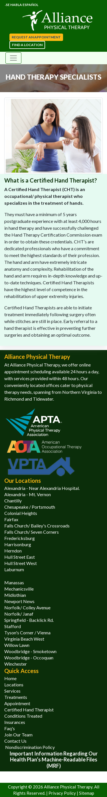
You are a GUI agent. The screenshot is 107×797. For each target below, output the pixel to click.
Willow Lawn (16, 645)
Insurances (14, 722)
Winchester (15, 663)
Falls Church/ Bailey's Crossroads (37, 525)
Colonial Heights (20, 513)
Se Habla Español (21, 5)
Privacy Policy (63, 793)
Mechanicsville (19, 588)
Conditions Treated (23, 716)
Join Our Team (18, 734)
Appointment (17, 703)
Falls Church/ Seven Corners (31, 532)
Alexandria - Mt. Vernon (27, 494)
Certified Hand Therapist (29, 709)
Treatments (15, 697)
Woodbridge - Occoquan (28, 657)
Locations (13, 684)
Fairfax (11, 519)
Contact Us (15, 741)
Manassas (14, 582)
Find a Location (27, 45)
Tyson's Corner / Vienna (27, 632)
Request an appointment (36, 37)
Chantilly (13, 500)
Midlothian (15, 595)
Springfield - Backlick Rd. (29, 620)
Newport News (19, 601)
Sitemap (86, 793)
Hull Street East (19, 557)
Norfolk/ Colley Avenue (27, 607)
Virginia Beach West (24, 638)
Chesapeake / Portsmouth (29, 507)
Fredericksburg (19, 538)
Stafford (12, 626)
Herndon (13, 550)
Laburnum (14, 569)
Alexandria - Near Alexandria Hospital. (42, 488)
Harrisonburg (17, 544)
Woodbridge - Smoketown (30, 651)
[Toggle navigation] (13, 58)
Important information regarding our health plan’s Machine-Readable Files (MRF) (53, 759)
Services (12, 691)
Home (10, 678)
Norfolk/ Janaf (18, 613)
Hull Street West (20, 563)
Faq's (9, 728)
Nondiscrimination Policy (29, 747)
